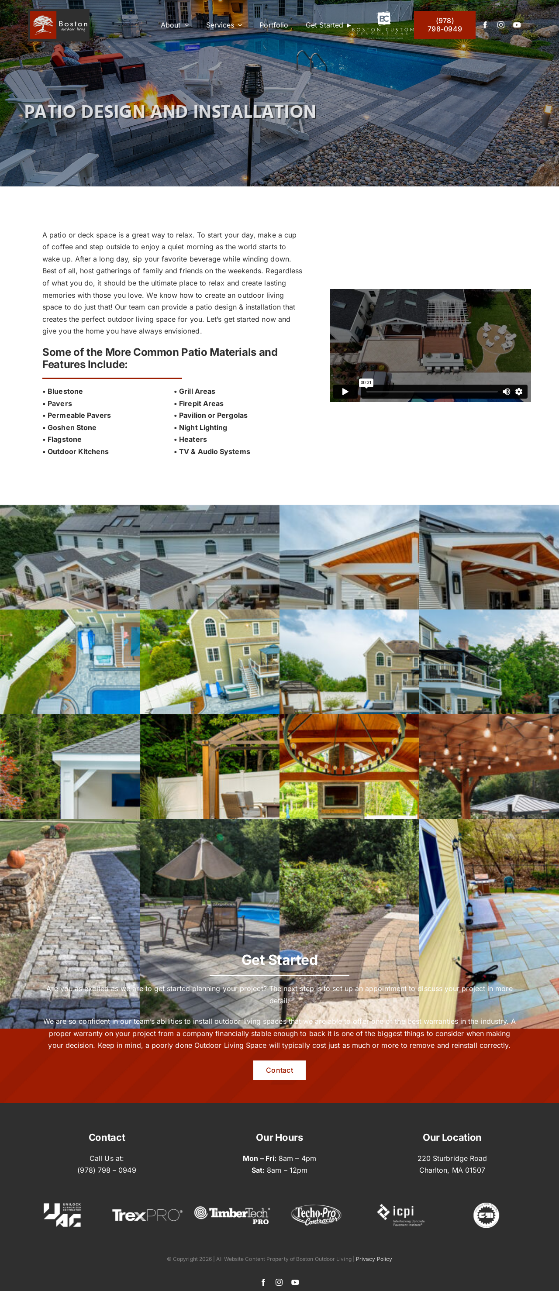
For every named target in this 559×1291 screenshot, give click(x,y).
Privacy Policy (374, 1259)
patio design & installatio (236, 307)
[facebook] (485, 24)
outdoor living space (141, 319)
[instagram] (500, 24)
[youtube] (517, 24)
